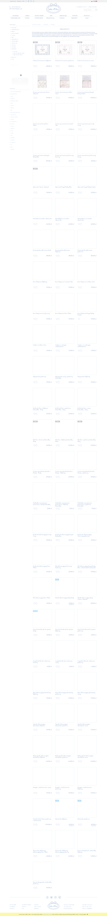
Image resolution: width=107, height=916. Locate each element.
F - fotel (11, 103)
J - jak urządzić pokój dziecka (15, 112)
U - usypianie (12, 137)
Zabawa (14, 45)
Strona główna (37, 24)
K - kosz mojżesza (13, 114)
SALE (13, 59)
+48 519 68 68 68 (15, 7)
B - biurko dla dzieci (13, 93)
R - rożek (11, 130)
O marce (36, 904)
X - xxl (11, 144)
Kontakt (36, 908)
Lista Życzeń (37, 906)
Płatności (12, 906)
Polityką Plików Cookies (47, 914)
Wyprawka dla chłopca (18, 54)
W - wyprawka (12, 142)
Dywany (14, 47)
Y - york (11, 147)
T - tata (11, 135)
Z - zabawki (12, 149)
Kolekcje (14, 27)
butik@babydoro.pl (16, 9)
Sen (12, 37)
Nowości (14, 57)
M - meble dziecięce (13, 121)
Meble (13, 31)
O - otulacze (12, 126)
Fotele (13, 35)
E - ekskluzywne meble (14, 100)
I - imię (11, 110)
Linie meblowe (15, 29)
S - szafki (11, 133)
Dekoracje (14, 43)
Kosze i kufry (15, 33)
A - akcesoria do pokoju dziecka (15, 91)
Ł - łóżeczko (12, 119)
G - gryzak (12, 105)
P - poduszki (12, 128)
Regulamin (13, 904)
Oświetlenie (15, 41)
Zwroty (24, 906)
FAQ (23, 908)
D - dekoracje (12, 98)
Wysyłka (12, 908)
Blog (23, 1)
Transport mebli (26, 904)
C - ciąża (11, 96)
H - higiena (12, 107)
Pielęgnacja (15, 39)
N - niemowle (12, 123)
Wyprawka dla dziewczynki (18, 53)
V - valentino (12, 140)
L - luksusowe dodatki (14, 117)
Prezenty (14, 49)
